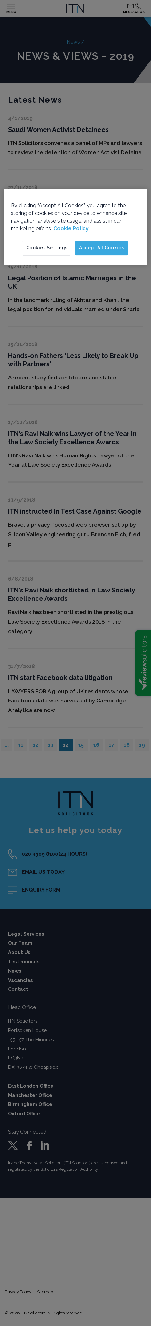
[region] (75, 227)
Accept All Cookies (101, 247)
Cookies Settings (47, 247)
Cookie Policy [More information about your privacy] (71, 228)
